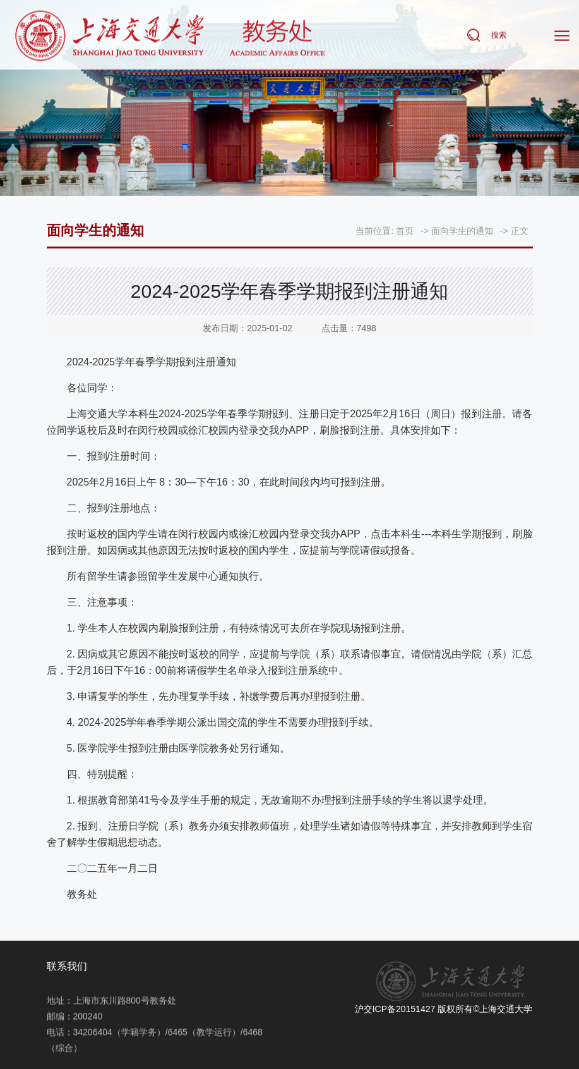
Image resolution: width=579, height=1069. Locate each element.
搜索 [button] (498, 35)
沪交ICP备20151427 (395, 1009)
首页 (405, 231)
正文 (519, 231)
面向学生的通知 (462, 231)
